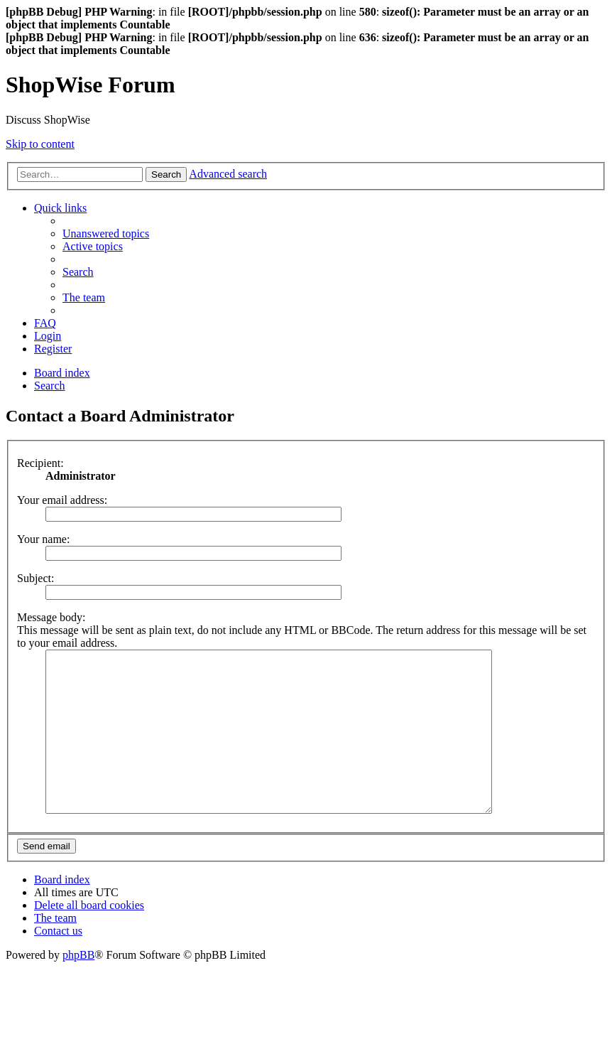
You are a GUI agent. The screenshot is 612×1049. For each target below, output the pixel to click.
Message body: (51, 617)
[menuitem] (105, 233)
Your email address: (62, 500)
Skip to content (40, 144)
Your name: (43, 539)
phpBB (78, 987)
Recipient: (40, 463)
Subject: (35, 578)
